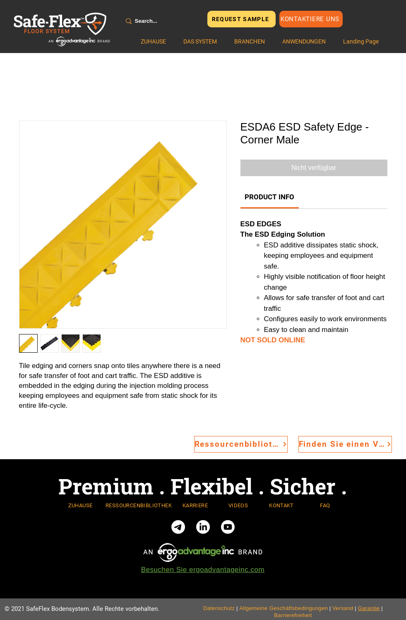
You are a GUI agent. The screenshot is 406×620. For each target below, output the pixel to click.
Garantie (369, 608)
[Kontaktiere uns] (311, 19)
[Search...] (160, 21)
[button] (200, 41)
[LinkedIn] (203, 527)
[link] (269, 197)
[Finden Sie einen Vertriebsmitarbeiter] (345, 444)
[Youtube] (228, 527)
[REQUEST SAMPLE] (241, 19)
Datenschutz (219, 608)
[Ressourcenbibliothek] (241, 444)
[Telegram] (178, 527)
